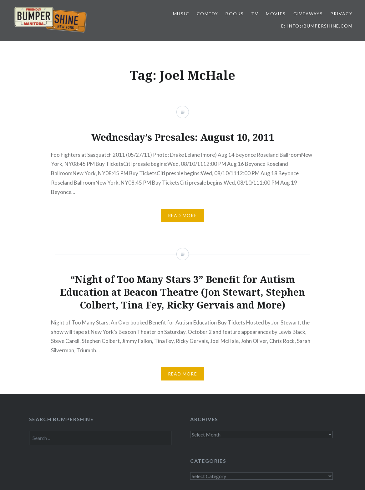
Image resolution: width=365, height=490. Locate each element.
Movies (276, 13)
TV (254, 13)
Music (181, 13)
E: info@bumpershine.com (316, 25)
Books (235, 13)
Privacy (341, 13)
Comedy (207, 13)
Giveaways (308, 13)
